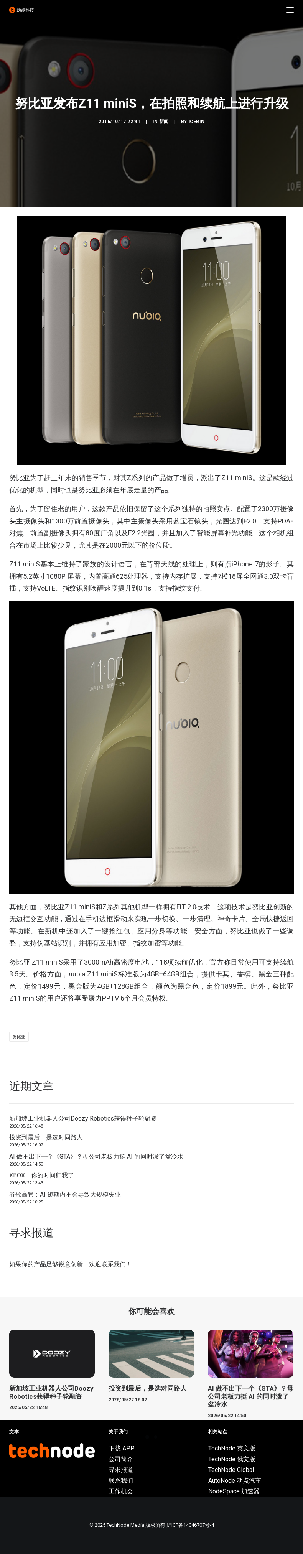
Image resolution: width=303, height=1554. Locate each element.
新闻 (164, 121)
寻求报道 (121, 1469)
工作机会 (121, 1491)
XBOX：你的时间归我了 (41, 1175)
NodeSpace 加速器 (234, 1491)
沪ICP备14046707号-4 (190, 1525)
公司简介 (121, 1459)
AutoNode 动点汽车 (234, 1480)
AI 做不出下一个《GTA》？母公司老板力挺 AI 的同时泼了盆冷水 (96, 1156)
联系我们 (113, 1264)
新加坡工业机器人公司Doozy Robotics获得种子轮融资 (83, 1118)
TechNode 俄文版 (231, 1459)
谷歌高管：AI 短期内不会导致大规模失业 (65, 1194)
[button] (290, 10)
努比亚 (19, 1036)
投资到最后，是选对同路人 (46, 1137)
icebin (197, 121)
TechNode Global (231, 1469)
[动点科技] (21, 10)
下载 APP (122, 1448)
